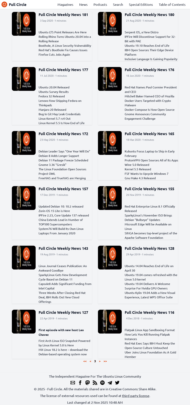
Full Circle (14, 4)
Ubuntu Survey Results (54, 91)
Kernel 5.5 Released (138, 169)
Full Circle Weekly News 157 (63, 188)
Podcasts (100, 4)
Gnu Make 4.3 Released (140, 178)
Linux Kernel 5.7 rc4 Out (55, 118)
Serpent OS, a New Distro (141, 32)
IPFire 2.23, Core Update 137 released (64, 215)
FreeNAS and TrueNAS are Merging (62, 178)
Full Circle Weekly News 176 (149, 69)
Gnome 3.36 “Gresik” (52, 164)
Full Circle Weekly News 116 (149, 312)
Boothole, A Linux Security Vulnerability (65, 45)
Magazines (65, 4)
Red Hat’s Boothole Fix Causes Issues (63, 50)
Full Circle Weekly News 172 (63, 133)
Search (118, 4)
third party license (135, 396)
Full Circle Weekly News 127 (63, 312)
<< (85, 361)
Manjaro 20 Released (52, 109)
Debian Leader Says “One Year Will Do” (64, 151)
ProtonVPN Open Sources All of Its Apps (151, 160)
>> (105, 361)
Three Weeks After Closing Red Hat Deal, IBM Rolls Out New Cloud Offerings (62, 297)
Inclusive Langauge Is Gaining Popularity (151, 59)
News (83, 4)
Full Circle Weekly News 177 (63, 69)
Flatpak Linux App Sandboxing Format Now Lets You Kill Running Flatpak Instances (150, 334)
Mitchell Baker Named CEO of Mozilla (149, 96)
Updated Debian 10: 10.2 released (61, 206)
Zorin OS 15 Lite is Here (54, 211)
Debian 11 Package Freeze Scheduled (63, 160)
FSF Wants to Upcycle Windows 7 (146, 173)
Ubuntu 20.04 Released (54, 87)
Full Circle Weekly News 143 (63, 248)
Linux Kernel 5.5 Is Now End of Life (62, 123)
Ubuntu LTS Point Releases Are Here (63, 32)
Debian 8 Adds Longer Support (59, 155)
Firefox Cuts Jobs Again (54, 54)
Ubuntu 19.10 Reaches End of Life (147, 45)
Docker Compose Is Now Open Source (150, 109)
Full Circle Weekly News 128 (149, 248)
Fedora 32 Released (52, 96)
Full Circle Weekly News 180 (149, 14)
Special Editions (141, 4)
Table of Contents (172, 4)
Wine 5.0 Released (137, 164)
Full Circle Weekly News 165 (149, 133)
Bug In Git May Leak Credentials (60, 114)
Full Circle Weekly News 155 (149, 188)
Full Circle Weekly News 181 (63, 14)
